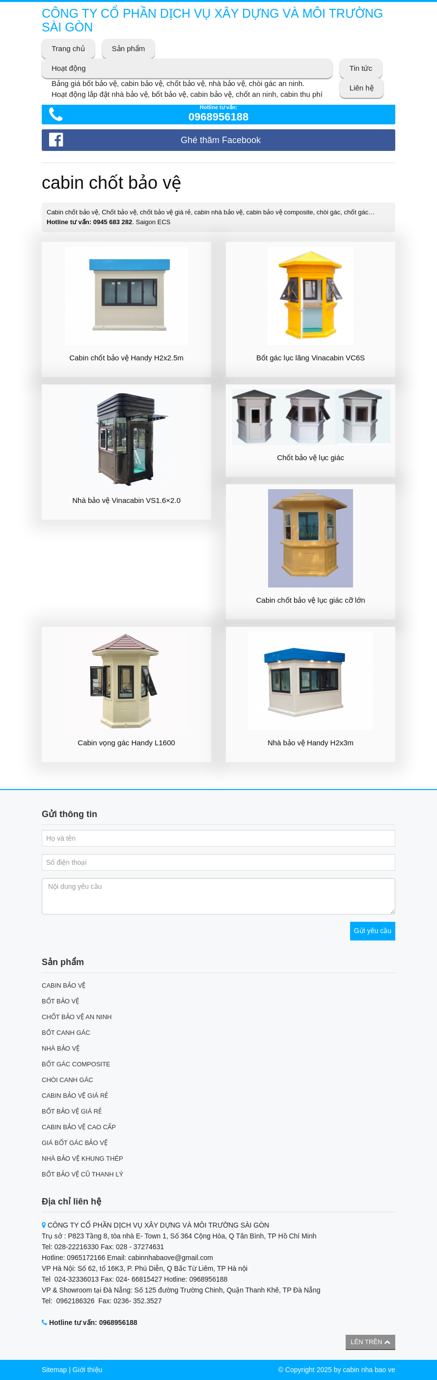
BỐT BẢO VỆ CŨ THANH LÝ (82, 1174)
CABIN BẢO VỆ (63, 985)
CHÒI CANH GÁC (67, 1080)
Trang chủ (68, 48)
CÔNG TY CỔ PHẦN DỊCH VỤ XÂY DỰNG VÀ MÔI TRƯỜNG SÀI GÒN (212, 20)
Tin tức (361, 68)
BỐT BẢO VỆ (60, 1001)
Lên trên (370, 1342)
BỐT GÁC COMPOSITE (76, 1064)
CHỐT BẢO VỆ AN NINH (77, 1017)
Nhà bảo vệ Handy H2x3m (311, 742)
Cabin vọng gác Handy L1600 (126, 742)
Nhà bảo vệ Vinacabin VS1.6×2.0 (126, 500)
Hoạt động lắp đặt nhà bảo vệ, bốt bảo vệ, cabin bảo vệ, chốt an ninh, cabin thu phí (187, 94)
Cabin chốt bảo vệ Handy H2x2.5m (126, 357)
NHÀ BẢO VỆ (61, 1048)
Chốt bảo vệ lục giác (310, 457)
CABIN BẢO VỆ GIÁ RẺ (75, 1095)
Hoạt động (69, 68)
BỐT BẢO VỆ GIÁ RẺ (72, 1111)
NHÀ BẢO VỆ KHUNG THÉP (82, 1158)
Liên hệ (362, 88)
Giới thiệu (88, 1370)
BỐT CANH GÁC (66, 1032)
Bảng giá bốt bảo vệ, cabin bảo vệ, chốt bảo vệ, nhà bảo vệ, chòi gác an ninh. (178, 83)
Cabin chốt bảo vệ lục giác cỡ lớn (310, 600)
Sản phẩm (128, 48)
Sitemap (54, 1370)
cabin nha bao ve (369, 1370)
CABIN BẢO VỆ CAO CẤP (79, 1127)
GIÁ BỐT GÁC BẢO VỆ (75, 1142)
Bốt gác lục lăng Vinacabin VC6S (310, 357)
